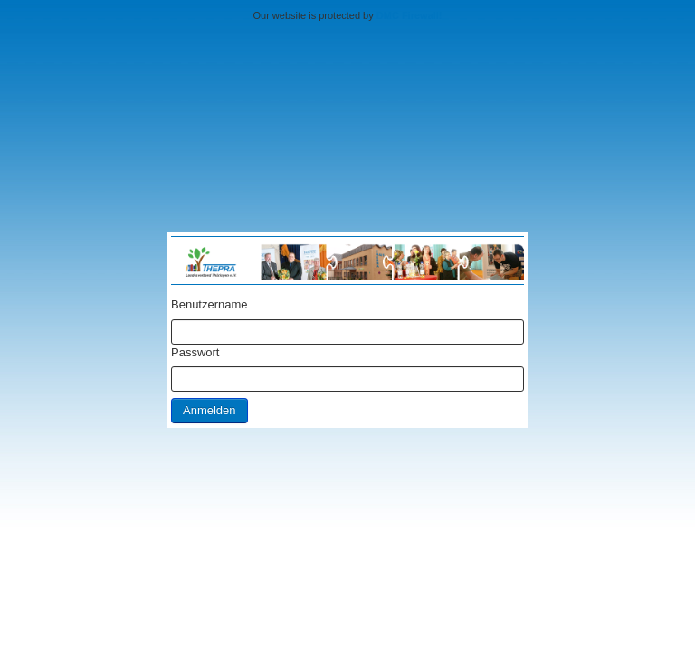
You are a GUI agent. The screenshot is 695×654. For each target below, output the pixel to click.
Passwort (195, 352)
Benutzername (209, 304)
